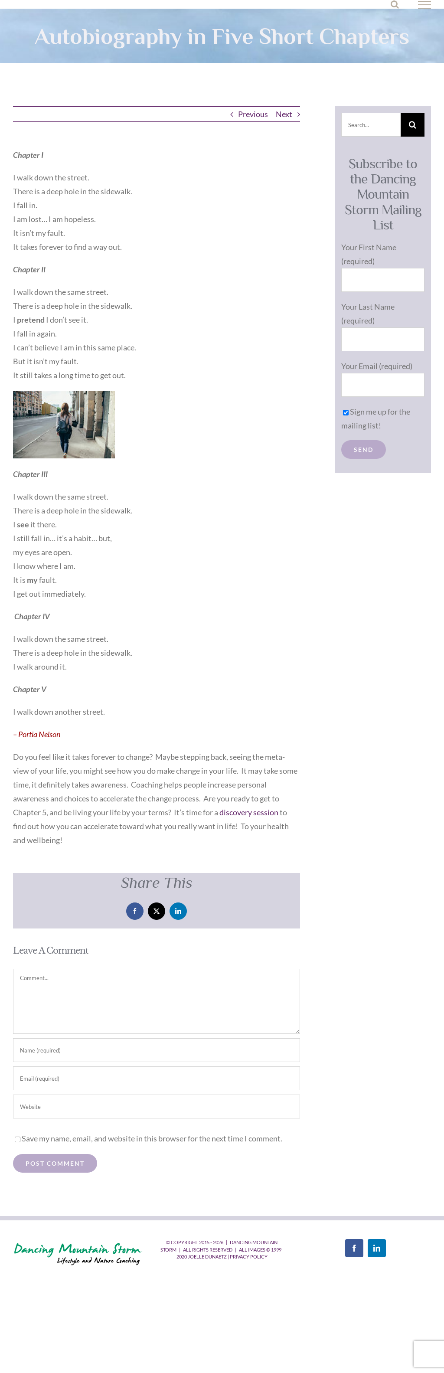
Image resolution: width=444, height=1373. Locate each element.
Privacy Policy (249, 1256)
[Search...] (371, 125)
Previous (253, 114)
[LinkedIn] (377, 1248)
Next (284, 114)
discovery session (248, 812)
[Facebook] (354, 1248)
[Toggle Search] (395, 4)
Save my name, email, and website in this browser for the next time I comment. (152, 1138)
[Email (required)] (156, 1078)
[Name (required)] (156, 1050)
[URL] (156, 1106)
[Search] (412, 125)
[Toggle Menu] (424, 5)
